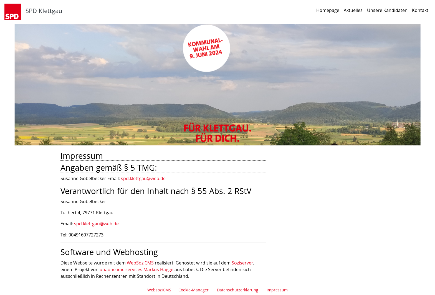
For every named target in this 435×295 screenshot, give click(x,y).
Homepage (327, 10)
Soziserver (242, 263)
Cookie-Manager (193, 290)
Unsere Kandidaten (387, 10)
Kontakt (420, 10)
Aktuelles (353, 10)
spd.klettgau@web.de (143, 178)
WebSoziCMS (140, 263)
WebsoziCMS (159, 290)
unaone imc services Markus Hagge (136, 269)
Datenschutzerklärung (237, 290)
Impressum (277, 290)
